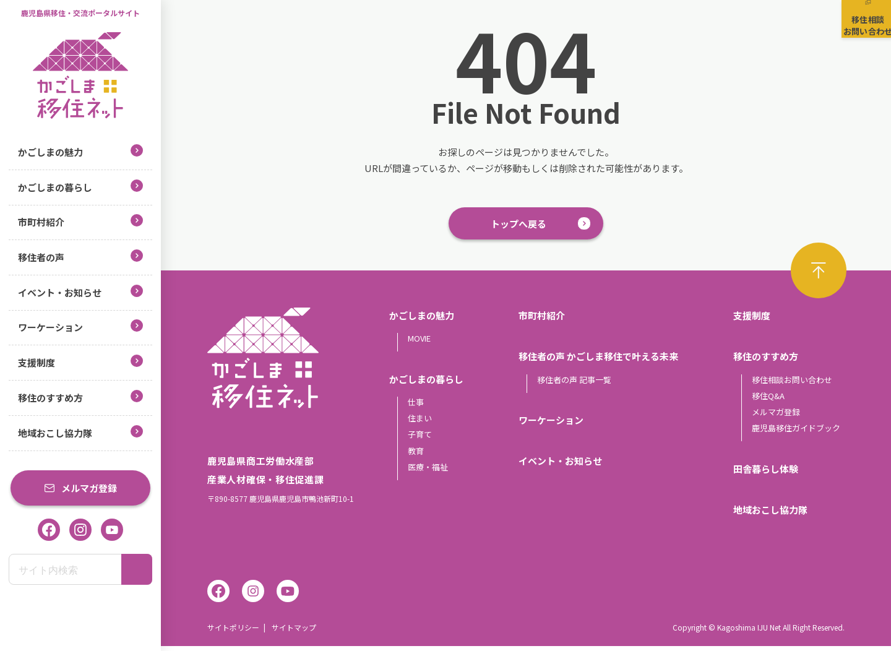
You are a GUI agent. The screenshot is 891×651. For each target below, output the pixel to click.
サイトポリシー (233, 632)
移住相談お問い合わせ (792, 384)
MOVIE (419, 343)
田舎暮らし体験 (765, 473)
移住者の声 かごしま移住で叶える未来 (598, 361)
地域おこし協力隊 (80, 432)
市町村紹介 (80, 221)
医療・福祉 (428, 471)
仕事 (416, 406)
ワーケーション (80, 326)
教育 (416, 455)
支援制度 (80, 362)
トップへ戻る (518, 225)
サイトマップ (294, 632)
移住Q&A (768, 400)
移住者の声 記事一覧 (574, 384)
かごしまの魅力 (80, 151)
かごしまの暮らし (80, 186)
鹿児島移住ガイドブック (796, 433)
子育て (420, 439)
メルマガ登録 (80, 487)
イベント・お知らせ (80, 292)
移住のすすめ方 (80, 397)
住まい (420, 422)
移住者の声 (80, 256)
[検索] (136, 569)
